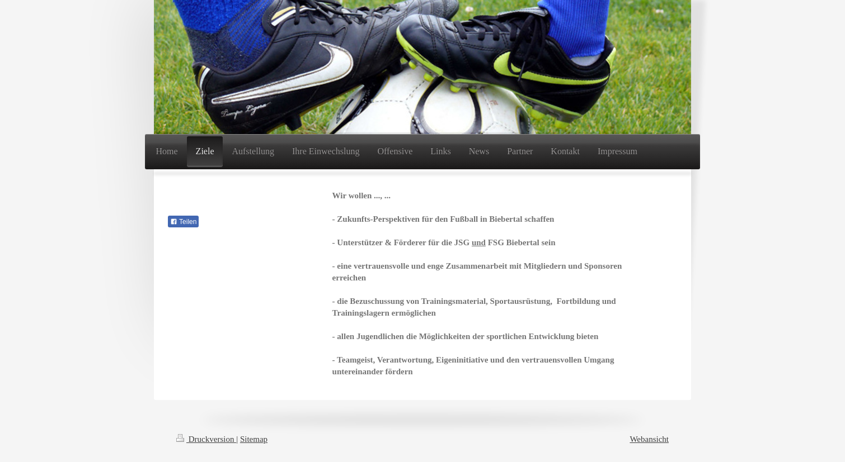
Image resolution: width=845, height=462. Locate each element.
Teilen (183, 222)
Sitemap (253, 439)
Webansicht (649, 439)
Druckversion (206, 439)
